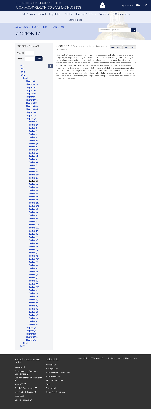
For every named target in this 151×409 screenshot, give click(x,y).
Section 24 (33, 234)
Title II (25, 343)
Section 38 (34, 280)
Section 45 (33, 305)
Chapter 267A (32, 100)
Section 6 (33, 146)
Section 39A (34, 287)
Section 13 (33, 184)
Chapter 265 (31, 90)
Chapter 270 (31, 115)
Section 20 (34, 215)
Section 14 (33, 187)
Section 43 (33, 299)
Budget (42, 14)
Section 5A (33, 140)
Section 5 (33, 137)
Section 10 (33, 171)
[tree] (34, 206)
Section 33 (33, 265)
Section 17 (33, 199)
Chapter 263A (32, 84)
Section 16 (33, 193)
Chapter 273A (32, 337)
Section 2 (33, 128)
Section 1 (33, 121)
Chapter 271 (31, 118)
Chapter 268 (31, 103)
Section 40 (34, 290)
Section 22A (34, 224)
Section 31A (34, 259)
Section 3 (33, 131)
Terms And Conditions (55, 392)
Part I (22, 65)
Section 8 (33, 165)
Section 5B (33, 143)
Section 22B (34, 227)
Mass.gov (20, 367)
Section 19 (33, 212)
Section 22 (33, 221)
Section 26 (34, 240)
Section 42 (33, 296)
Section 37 (33, 277)
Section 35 (33, 271)
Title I (25, 78)
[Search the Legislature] (133, 30)
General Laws (21, 27)
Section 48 (34, 315)
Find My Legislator (54, 376)
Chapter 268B (32, 109)
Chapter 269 (31, 112)
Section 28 (34, 246)
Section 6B (34, 153)
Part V (22, 346)
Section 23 (33, 231)
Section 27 (33, 243)
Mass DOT (20, 384)
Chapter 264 (31, 87)
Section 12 (33, 181)
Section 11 (33, 177)
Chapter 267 (31, 96)
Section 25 (33, 237)
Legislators (55, 14)
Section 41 (33, 293)
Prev (126, 47)
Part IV (23, 75)
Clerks (68, 14)
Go (40, 58)
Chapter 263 (31, 81)
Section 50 (33, 321)
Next (133, 47)
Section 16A (34, 196)
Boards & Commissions (26, 388)
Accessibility (51, 365)
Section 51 (33, 324)
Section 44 (33, 302)
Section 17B (34, 206)
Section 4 (33, 134)
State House (75, 19)
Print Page (115, 47)
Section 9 (33, 168)
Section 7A (33, 162)
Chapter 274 (31, 340)
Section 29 (33, 249)
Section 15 (33, 190)
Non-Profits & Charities (25, 392)
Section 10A (34, 174)
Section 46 (34, 308)
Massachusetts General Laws (58, 373)
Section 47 (33, 312)
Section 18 (33, 209)
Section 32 (33, 262)
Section (20, 58)
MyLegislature (52, 369)
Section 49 (33, 318)
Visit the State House (54, 380)
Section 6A (34, 149)
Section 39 (33, 284)
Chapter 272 (31, 330)
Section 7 (33, 159)
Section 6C (34, 156)
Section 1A (33, 124)
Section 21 (33, 218)
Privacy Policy (52, 388)
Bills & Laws (28, 14)
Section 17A (34, 202)
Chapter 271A (32, 327)
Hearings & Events (85, 14)
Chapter (20, 53)
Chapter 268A (32, 106)
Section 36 (34, 274)
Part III (22, 71)
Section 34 (33, 268)
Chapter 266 (31, 93)
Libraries (19, 396)
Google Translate (23, 400)
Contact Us (50, 384)
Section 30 (34, 252)
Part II (22, 68)
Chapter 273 (31, 333)
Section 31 (33, 255)
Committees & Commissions (114, 14)
